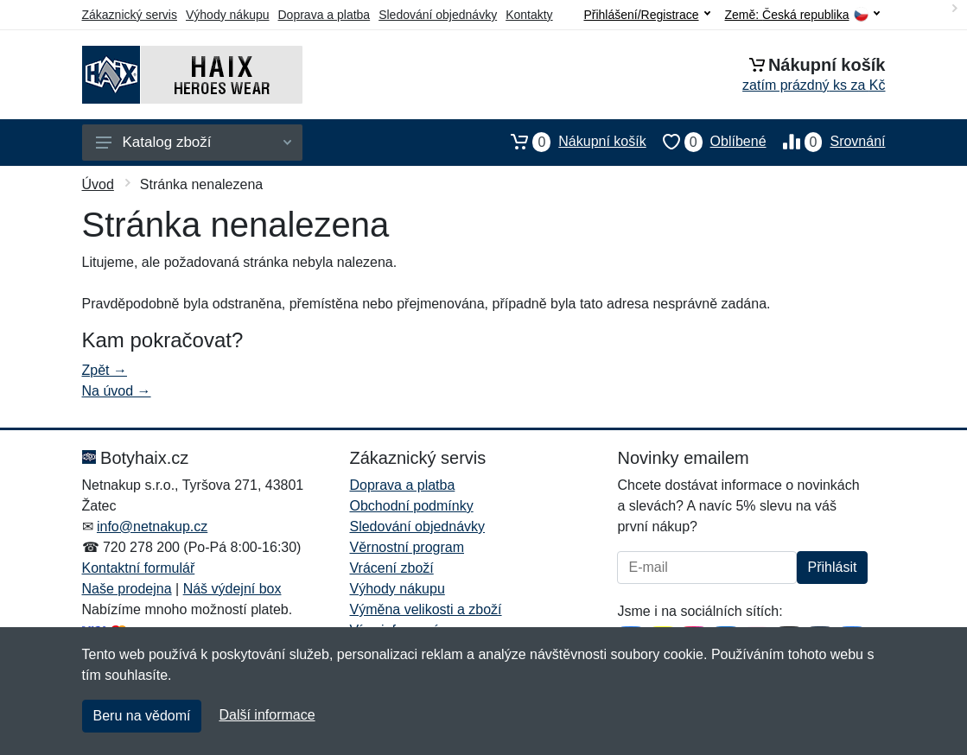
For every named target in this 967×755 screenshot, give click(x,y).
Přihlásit (832, 567)
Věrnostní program (406, 547)
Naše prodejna (127, 588)
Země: (802, 15)
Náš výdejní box (232, 588)
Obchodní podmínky (411, 505)
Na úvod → (116, 391)
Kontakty (529, 15)
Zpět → (104, 370)
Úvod (98, 184)
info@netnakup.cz (152, 526)
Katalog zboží (193, 142)
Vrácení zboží (391, 568)
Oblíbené (706, 142)
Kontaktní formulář (138, 568)
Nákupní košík (570, 142)
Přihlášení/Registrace (646, 15)
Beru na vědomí (142, 715)
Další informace (267, 714)
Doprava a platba (324, 15)
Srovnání (826, 142)
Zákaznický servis (129, 15)
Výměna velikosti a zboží (425, 609)
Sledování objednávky (438, 15)
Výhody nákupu (228, 15)
